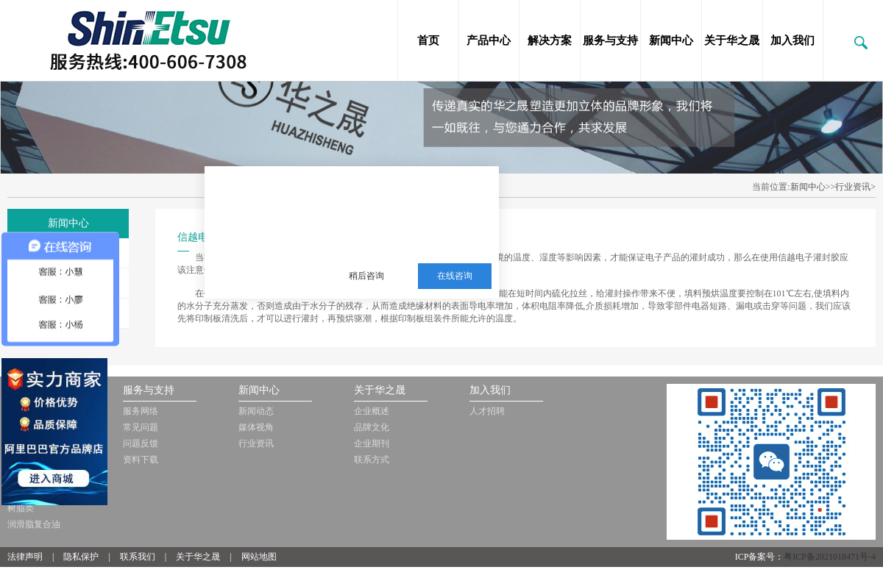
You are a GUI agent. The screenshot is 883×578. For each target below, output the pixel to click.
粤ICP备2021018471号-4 (830, 557)
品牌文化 (371, 427)
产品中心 (489, 40)
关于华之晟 (731, 40)
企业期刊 (371, 443)
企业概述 (371, 411)
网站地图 (259, 557)
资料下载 (140, 459)
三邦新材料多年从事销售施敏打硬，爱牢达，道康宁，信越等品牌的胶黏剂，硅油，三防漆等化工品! (409, 203)
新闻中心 (671, 40)
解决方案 (550, 40)
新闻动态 (256, 411)
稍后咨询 (366, 276)
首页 (428, 40)
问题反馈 (140, 443)
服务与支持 (610, 40)
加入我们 (792, 40)
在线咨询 (454, 276)
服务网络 (140, 411)
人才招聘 (487, 411)
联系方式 (371, 459)
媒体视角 (256, 427)
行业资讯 (256, 443)
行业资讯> (855, 187)
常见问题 (140, 427)
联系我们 (137, 557)
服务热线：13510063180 (399, 239)
